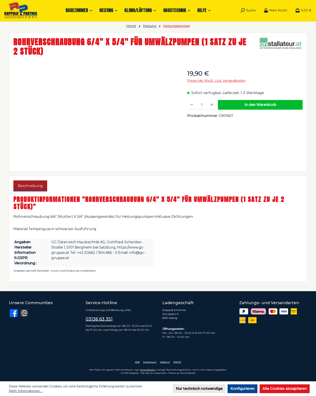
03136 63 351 (99, 319)
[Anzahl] (202, 105)
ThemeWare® (187, 373)
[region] (96, 116)
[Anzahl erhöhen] (211, 105)
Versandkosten (148, 369)
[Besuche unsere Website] (24, 313)
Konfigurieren (242, 389)
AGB (137, 362)
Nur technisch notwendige (199, 389)
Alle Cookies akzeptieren (284, 389)
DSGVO (177, 362)
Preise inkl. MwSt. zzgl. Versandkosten (216, 81)
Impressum (149, 362)
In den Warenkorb (260, 105)
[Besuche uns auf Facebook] (14, 313)
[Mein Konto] (275, 10)
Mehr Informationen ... (26, 391)
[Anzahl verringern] (191, 105)
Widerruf (165, 362)
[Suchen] (248, 10)
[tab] (30, 185)
